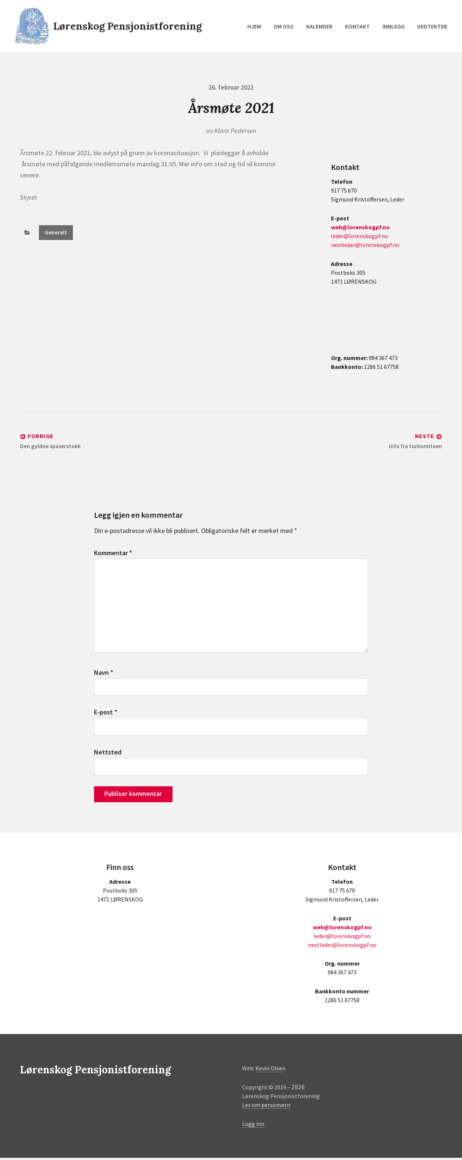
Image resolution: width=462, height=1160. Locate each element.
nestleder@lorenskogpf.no (365, 245)
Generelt (56, 232)
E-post (105, 714)
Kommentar (113, 553)
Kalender (319, 26)
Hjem (254, 26)
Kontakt (357, 26)
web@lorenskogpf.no (360, 227)
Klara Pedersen (235, 130)
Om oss (284, 26)
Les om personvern (266, 1107)
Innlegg (393, 26)
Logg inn (253, 1126)
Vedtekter (432, 26)
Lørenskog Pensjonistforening (128, 26)
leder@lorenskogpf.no (359, 236)
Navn (103, 674)
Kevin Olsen (270, 1070)
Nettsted (107, 754)
